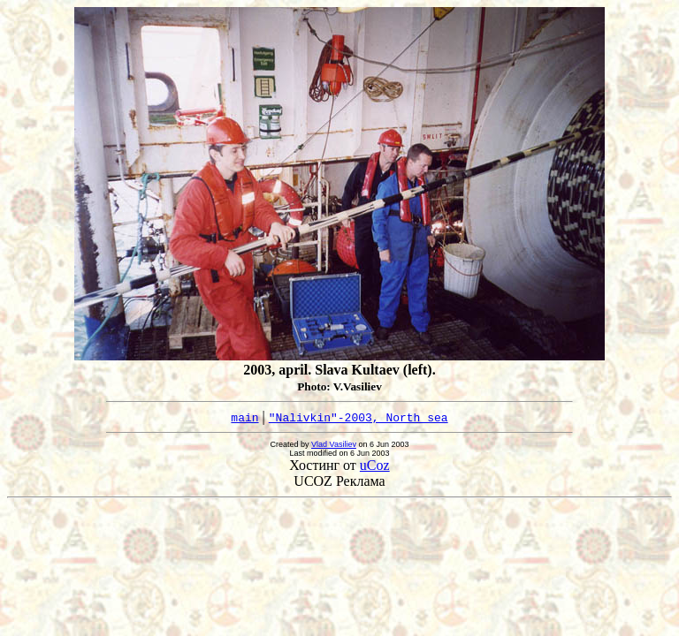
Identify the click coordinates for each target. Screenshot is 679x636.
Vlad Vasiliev (333, 444)
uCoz (375, 465)
